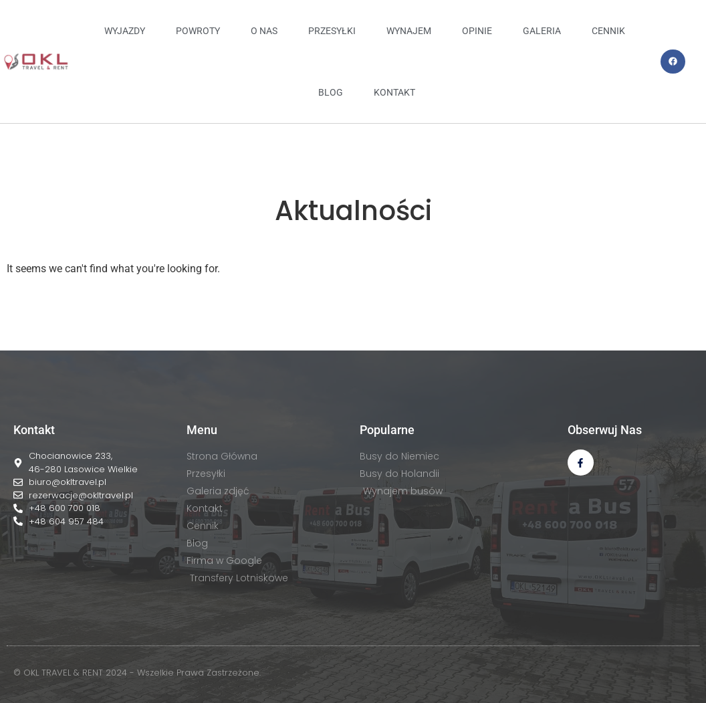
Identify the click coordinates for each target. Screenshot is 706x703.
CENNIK (608, 30)
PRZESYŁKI (332, 30)
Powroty (198, 30)
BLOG (330, 92)
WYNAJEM (408, 30)
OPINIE (477, 30)
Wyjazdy (124, 30)
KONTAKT (394, 92)
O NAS (264, 30)
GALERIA (542, 30)
